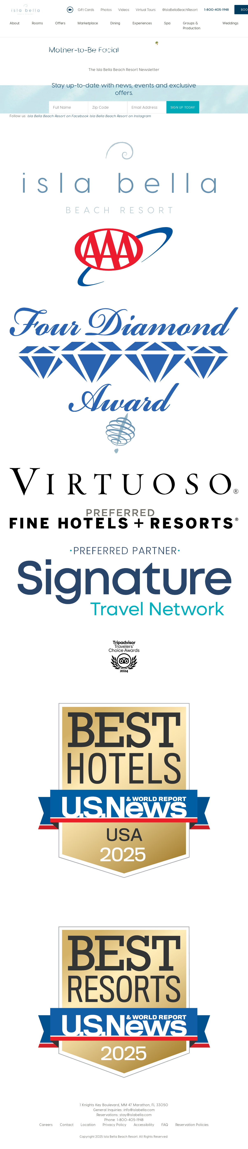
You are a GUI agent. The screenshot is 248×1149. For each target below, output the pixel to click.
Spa (167, 23)
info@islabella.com (139, 1110)
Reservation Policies (192, 1125)
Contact (67, 1125)
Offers (60, 23)
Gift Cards (86, 10)
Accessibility (144, 1125)
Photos (106, 10)
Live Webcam (71, 8)
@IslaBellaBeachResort (180, 10)
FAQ (164, 1125)
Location (88, 1125)
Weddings (230, 23)
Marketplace (88, 23)
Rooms (37, 23)
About (15, 23)
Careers (46, 1125)
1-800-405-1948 (216, 9)
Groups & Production (191, 25)
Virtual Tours (146, 10)
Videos (123, 10)
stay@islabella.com (136, 1115)
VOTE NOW (211, 47)
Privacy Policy (114, 1125)
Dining (115, 23)
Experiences (142, 23)
